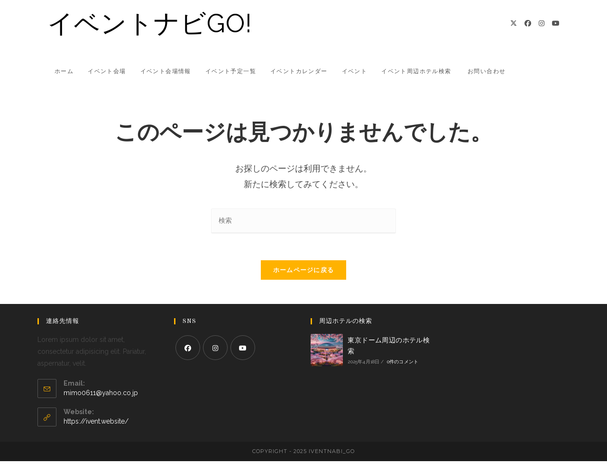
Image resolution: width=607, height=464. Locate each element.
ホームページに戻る (303, 272)
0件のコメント (402, 364)
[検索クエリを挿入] (303, 221)
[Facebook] (528, 23)
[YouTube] (555, 23)
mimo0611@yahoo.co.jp (101, 395)
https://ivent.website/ (96, 424)
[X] (513, 23)
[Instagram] (541, 23)
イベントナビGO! (149, 23)
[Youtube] (242, 350)
